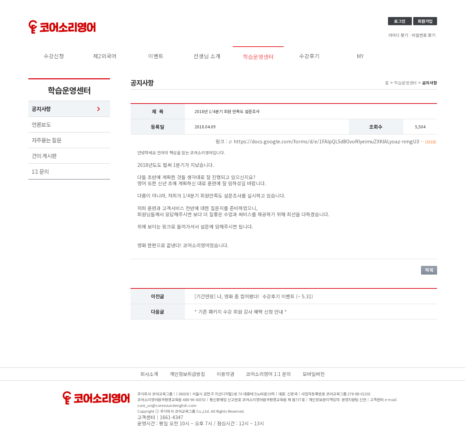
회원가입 (425, 21)
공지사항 (41, 109)
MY (360, 56)
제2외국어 (105, 56)
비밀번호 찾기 (423, 35)
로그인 (399, 21)
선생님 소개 (206, 56)
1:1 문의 (40, 171)
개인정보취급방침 (187, 373)
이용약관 (225, 373)
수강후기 (309, 56)
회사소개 (149, 373)
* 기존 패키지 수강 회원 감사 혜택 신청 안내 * (241, 311)
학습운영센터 (258, 56)
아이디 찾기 (398, 35)
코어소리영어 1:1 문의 (268, 373)
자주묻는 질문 (46, 140)
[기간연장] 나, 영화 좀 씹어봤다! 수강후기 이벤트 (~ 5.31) (254, 296)
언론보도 (41, 124)
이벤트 (156, 56)
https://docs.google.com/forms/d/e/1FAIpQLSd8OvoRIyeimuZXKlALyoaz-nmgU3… (334, 141)
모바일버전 (314, 373)
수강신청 (54, 56)
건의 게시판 (44, 156)
